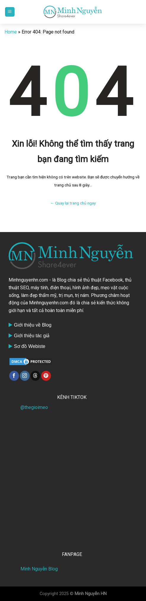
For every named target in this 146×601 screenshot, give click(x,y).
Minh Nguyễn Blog (39, 569)
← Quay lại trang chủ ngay (73, 203)
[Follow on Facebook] (14, 376)
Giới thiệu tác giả (31, 335)
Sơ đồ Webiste (29, 346)
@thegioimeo (34, 407)
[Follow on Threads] (35, 376)
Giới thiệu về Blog (33, 324)
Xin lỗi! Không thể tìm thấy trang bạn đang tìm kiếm (73, 151)
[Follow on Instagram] (25, 376)
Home (10, 32)
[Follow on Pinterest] (46, 376)
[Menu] (10, 12)
